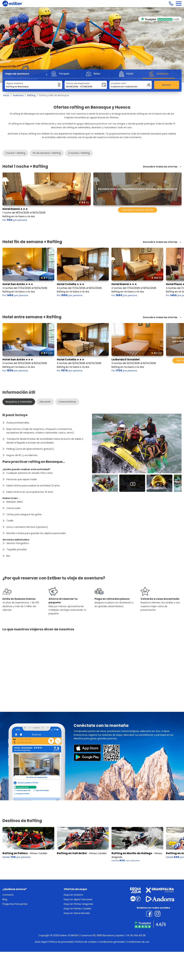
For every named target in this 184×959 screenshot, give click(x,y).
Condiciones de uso (138, 941)
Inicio (6, 95)
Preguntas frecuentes (15, 904)
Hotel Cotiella (70, 284)
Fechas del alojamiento (78, 83)
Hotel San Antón (17, 284)
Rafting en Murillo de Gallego (132, 852)
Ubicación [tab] (45, 401)
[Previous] (46, 74)
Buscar (166, 84)
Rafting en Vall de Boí (72, 852)
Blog (4, 899)
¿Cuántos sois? (118, 83)
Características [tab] (67, 401)
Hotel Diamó (15, 209)
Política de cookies (86, 941)
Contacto (8, 894)
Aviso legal (41, 941)
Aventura (18, 95)
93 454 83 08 (137, 935)
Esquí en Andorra (73, 894)
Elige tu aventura (14, 83)
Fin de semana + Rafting (47, 153)
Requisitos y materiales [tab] (19, 401)
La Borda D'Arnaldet (126, 359)
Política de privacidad (61, 941)
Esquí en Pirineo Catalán (77, 908)
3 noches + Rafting (79, 153)
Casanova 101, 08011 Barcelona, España (102, 935)
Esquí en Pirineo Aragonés (78, 904)
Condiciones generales (112, 941)
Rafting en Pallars (15, 852)
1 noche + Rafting (15, 153)
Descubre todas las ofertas (160, 166)
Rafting (31, 95)
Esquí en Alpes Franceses (78, 899)
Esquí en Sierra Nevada (77, 913)
